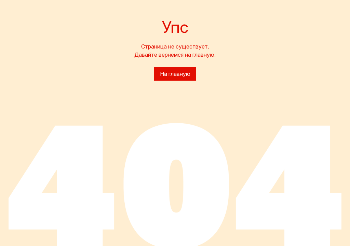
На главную (175, 73)
